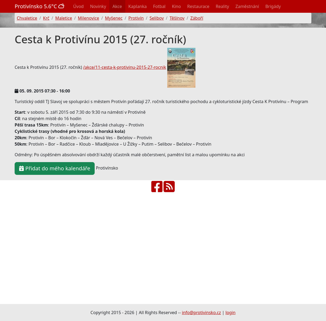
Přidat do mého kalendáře (54, 168)
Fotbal (159, 6)
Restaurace (198, 6)
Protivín (136, 18)
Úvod (78, 6)
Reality (222, 6)
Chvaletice (27, 18)
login (230, 312)
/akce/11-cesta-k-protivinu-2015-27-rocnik (124, 67)
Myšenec (114, 18)
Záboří (196, 18)
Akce (117, 6)
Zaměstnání (247, 6)
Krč (46, 18)
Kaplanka (137, 6)
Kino (176, 6)
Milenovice (88, 18)
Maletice (63, 18)
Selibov (156, 18)
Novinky (98, 6)
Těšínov (177, 18)
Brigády (273, 6)
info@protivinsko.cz (201, 312)
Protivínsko (40, 6)
